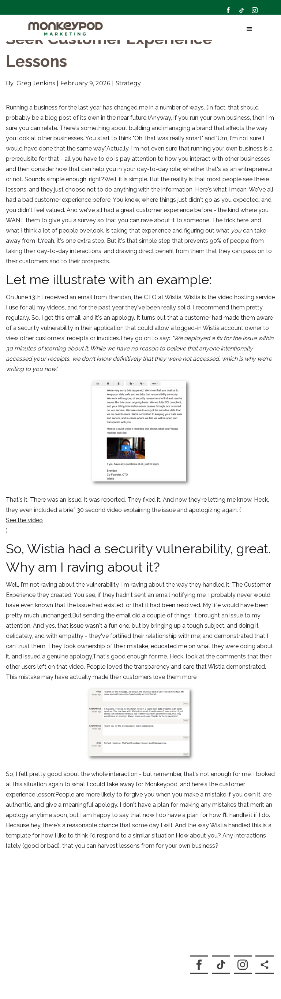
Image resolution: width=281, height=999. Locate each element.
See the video (24, 511)
